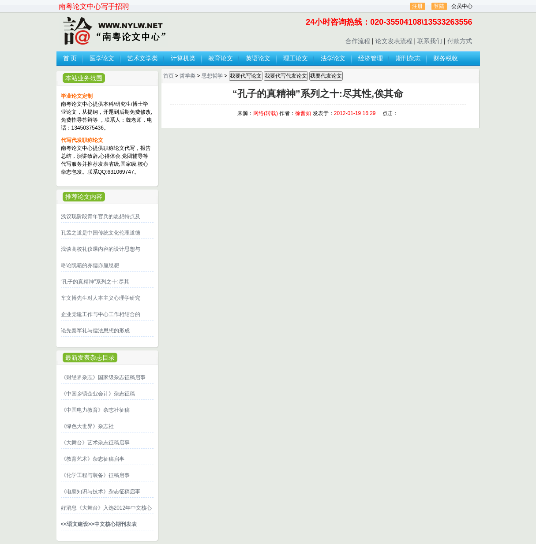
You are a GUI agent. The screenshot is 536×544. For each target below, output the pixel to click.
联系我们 (429, 41)
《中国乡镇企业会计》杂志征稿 (98, 394)
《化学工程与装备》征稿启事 (95, 475)
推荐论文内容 (83, 196)
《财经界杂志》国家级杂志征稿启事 (103, 377)
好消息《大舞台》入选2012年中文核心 (106, 508)
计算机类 (183, 58)
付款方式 (459, 41)
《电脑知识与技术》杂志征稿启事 (100, 491)
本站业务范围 (83, 78)
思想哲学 (212, 76)
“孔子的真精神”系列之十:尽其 (95, 282)
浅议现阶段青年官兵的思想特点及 (100, 216)
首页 (168, 76)
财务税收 (445, 58)
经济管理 (370, 58)
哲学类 (187, 76)
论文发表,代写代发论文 (113, 31)
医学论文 (102, 58)
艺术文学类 (142, 58)
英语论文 (258, 58)
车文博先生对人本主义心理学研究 (100, 298)
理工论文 (295, 58)
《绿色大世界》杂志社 (87, 426)
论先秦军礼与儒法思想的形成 (95, 331)
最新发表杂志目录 (90, 357)
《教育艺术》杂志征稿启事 (92, 459)
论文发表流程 (393, 41)
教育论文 (220, 58)
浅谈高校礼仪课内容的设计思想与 (100, 249)
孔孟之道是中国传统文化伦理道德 (100, 233)
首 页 (70, 58)
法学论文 (333, 58)
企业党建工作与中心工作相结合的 (100, 314)
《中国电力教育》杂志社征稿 (95, 410)
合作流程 (357, 41)
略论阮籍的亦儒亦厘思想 (90, 265)
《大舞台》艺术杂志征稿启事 (95, 443)
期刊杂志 (408, 58)
